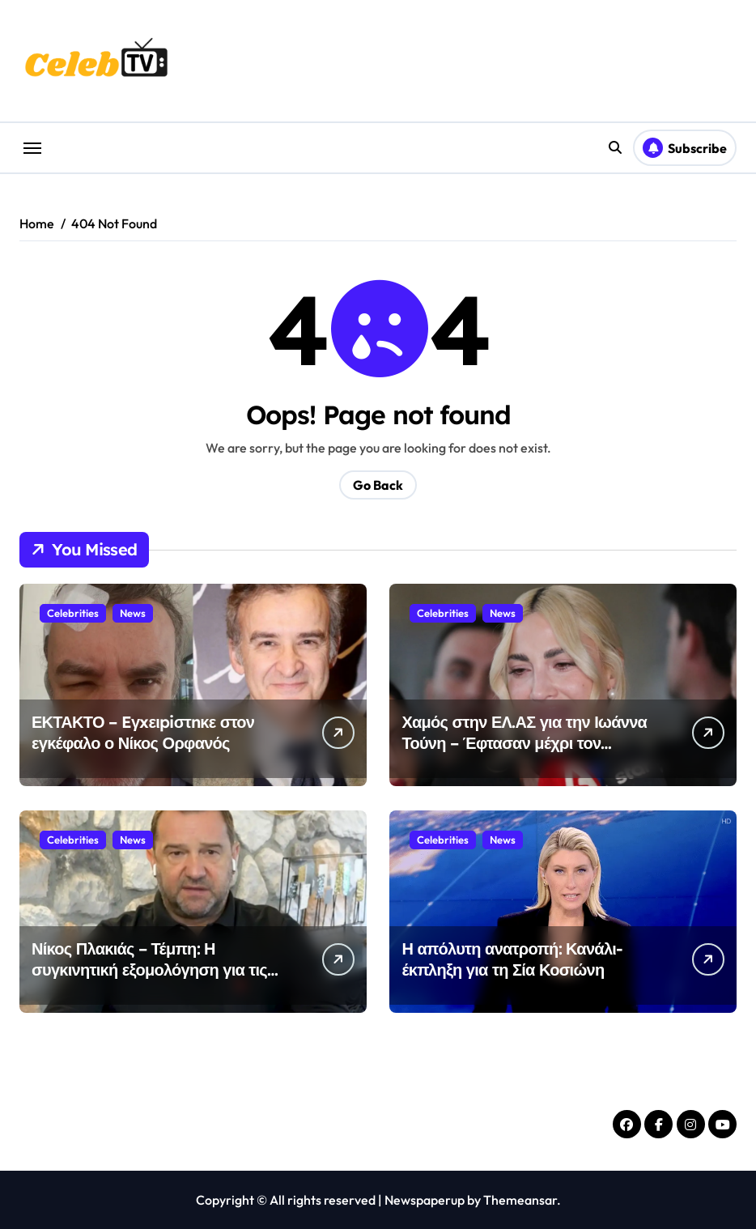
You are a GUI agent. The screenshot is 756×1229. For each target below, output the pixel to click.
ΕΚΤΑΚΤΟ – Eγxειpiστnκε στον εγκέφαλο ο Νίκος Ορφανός (143, 732)
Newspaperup (424, 1200)
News (133, 612)
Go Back (378, 485)
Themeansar (520, 1200)
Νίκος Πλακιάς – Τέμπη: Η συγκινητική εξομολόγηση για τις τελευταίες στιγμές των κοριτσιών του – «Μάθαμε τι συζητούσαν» (151, 980)
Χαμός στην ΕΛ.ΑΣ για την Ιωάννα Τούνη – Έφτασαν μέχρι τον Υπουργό (524, 743)
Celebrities (73, 612)
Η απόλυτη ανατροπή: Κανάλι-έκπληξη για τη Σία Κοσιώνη (511, 959)
